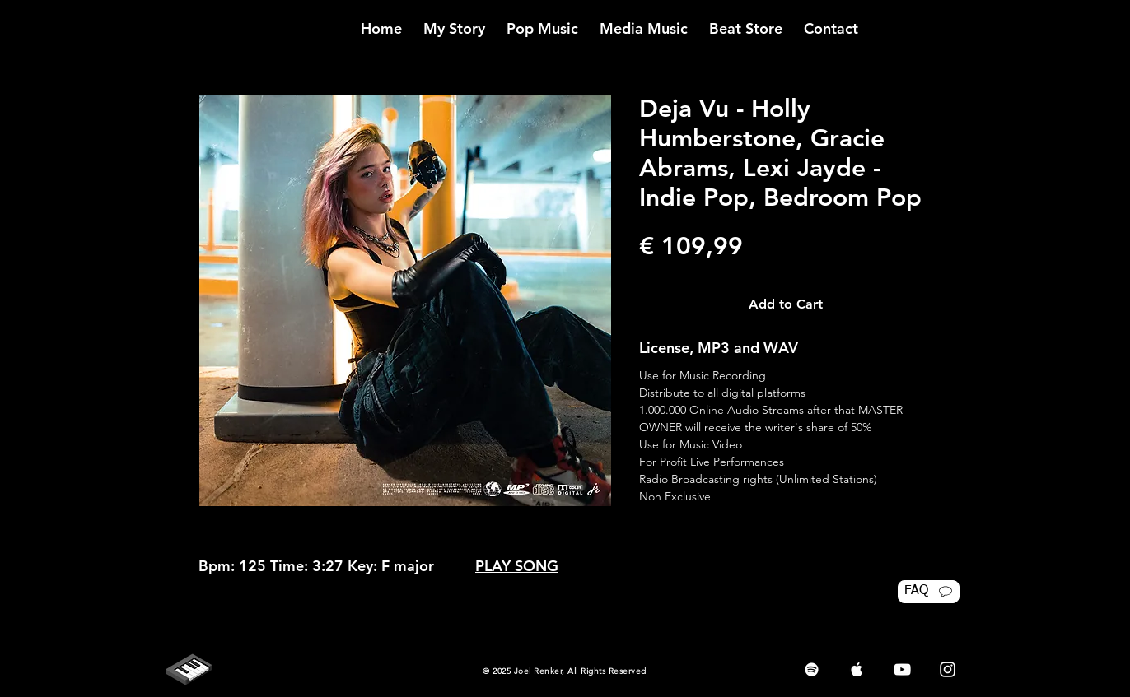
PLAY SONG (516, 565)
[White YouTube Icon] (902, 669)
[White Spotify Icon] (811, 669)
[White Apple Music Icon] (857, 669)
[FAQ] (929, 591)
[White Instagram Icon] (947, 669)
